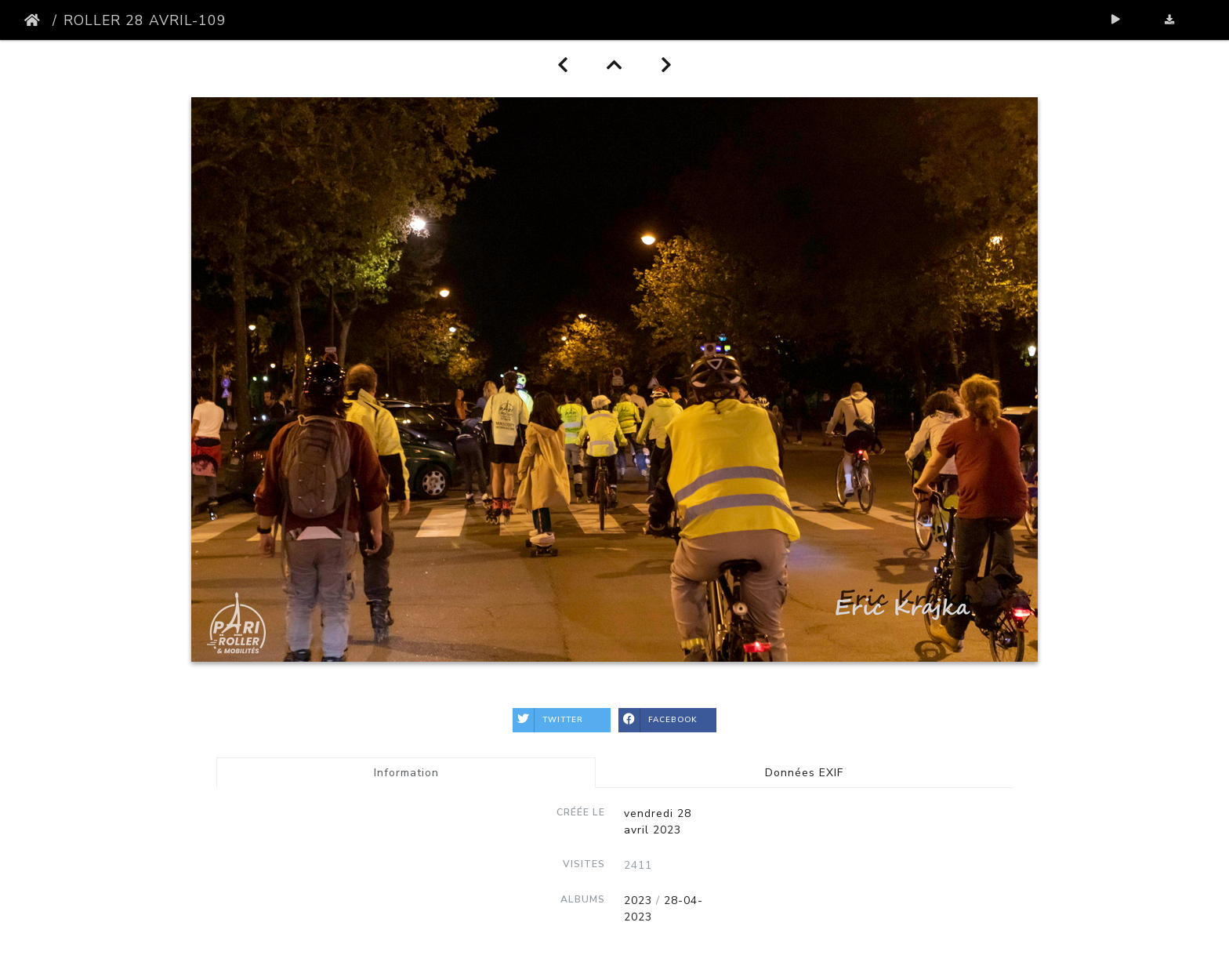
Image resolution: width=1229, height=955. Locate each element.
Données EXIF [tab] (804, 772)
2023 (638, 900)
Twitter (548, 720)
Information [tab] (406, 772)
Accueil (35, 20)
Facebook (658, 720)
